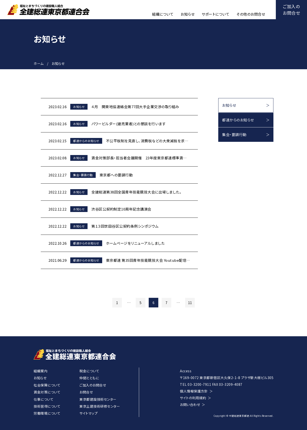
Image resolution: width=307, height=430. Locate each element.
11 (190, 302)
